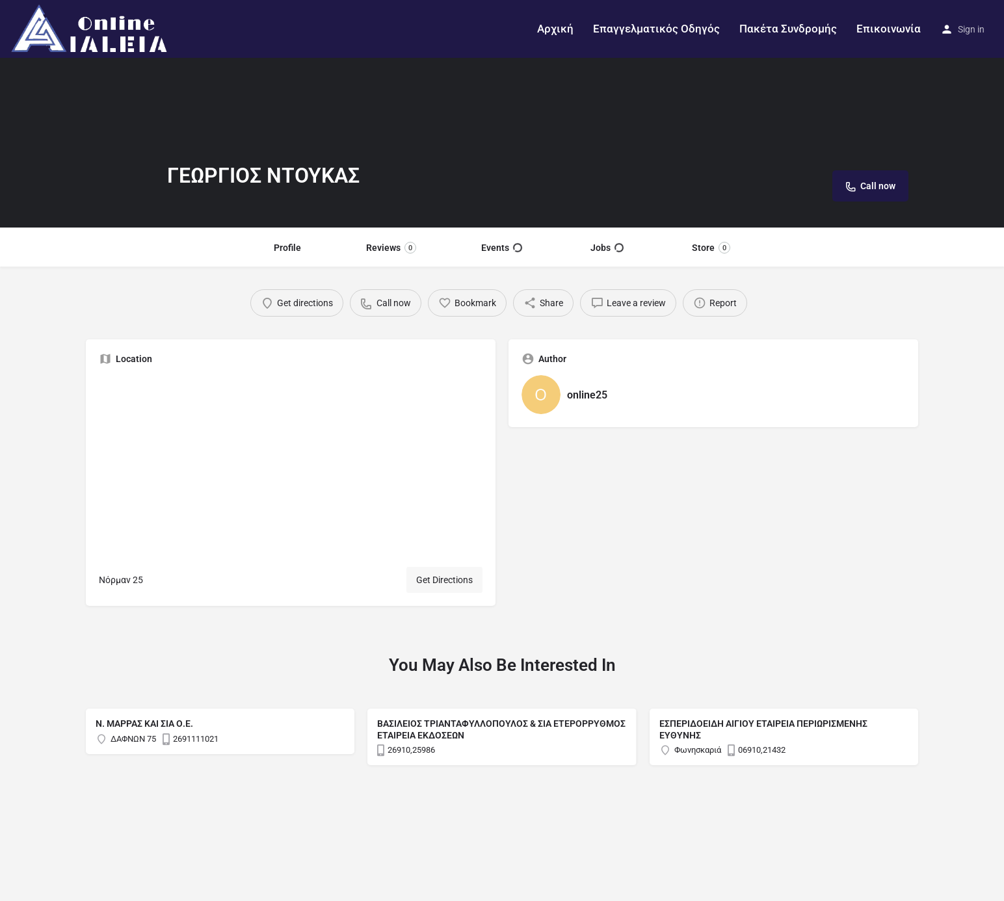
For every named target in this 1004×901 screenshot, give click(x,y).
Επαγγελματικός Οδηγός (656, 28)
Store (711, 248)
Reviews (391, 248)
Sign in (971, 29)
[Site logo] (91, 28)
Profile (287, 247)
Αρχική (555, 28)
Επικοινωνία (888, 28)
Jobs (607, 247)
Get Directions (444, 580)
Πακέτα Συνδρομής (788, 28)
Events (501, 247)
